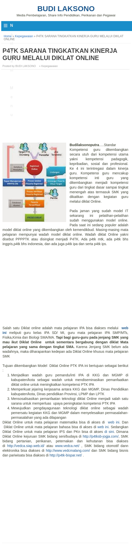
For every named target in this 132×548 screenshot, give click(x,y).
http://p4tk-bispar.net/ (66, 455)
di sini (109, 432)
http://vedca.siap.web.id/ (25, 446)
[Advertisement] (66, 108)
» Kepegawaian (48, 65)
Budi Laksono (66, 8)
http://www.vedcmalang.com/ (68, 450)
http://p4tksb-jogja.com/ (101, 436)
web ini (112, 422)
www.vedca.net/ (67, 446)
